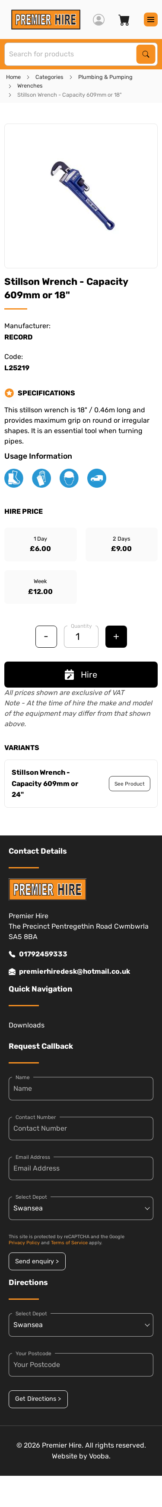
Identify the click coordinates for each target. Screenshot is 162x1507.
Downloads (26, 1025)
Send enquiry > (37, 1261)
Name (23, 1077)
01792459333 (38, 954)
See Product (129, 784)
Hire (81, 674)
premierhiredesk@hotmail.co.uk (69, 971)
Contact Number (36, 1117)
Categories (49, 77)
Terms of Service (69, 1243)
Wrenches (30, 85)
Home (13, 77)
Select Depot (31, 1197)
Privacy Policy (24, 1243)
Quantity (81, 626)
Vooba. (100, 1456)
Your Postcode (33, 1353)
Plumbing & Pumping (105, 77)
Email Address (33, 1157)
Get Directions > (38, 1399)
